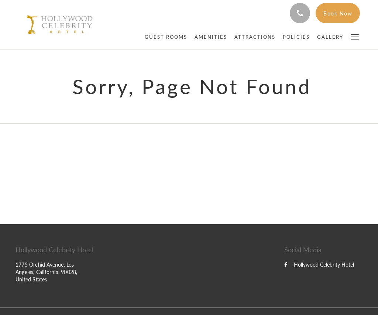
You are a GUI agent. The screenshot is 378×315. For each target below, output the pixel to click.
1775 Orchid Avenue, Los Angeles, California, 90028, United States (46, 272)
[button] (354, 36)
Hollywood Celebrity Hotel (319, 264)
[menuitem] (166, 37)
